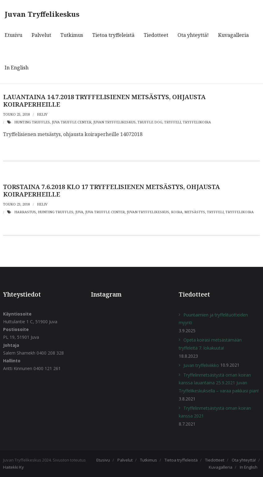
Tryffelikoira (197, 122)
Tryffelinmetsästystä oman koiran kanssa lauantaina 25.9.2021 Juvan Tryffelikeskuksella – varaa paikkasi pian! (219, 382)
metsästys (194, 212)
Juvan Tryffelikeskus (114, 122)
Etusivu (103, 460)
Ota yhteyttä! (244, 460)
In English (248, 467)
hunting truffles (32, 122)
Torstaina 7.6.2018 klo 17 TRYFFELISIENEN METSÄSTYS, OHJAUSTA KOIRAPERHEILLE (111, 190)
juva (79, 212)
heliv (42, 114)
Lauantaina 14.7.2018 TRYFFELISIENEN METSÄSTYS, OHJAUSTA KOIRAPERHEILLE (104, 100)
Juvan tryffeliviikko (201, 365)
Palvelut (125, 460)
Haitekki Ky (13, 467)
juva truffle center (71, 122)
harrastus (25, 212)
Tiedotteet (214, 460)
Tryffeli (172, 122)
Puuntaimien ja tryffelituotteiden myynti (213, 318)
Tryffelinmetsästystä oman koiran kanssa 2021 (215, 412)
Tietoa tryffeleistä (181, 460)
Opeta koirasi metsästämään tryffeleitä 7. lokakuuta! (210, 344)
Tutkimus (148, 460)
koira (176, 212)
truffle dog (150, 122)
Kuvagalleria (220, 467)
